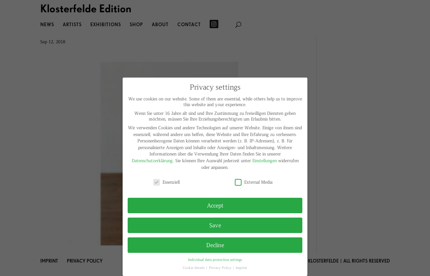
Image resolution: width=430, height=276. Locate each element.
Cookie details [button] (194, 267)
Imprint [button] (241, 267)
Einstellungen (264, 160)
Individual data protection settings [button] (215, 259)
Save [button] (215, 225)
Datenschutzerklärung (152, 160)
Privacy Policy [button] (220, 267)
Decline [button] (215, 244)
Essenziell (166, 182)
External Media (253, 182)
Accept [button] (215, 205)
